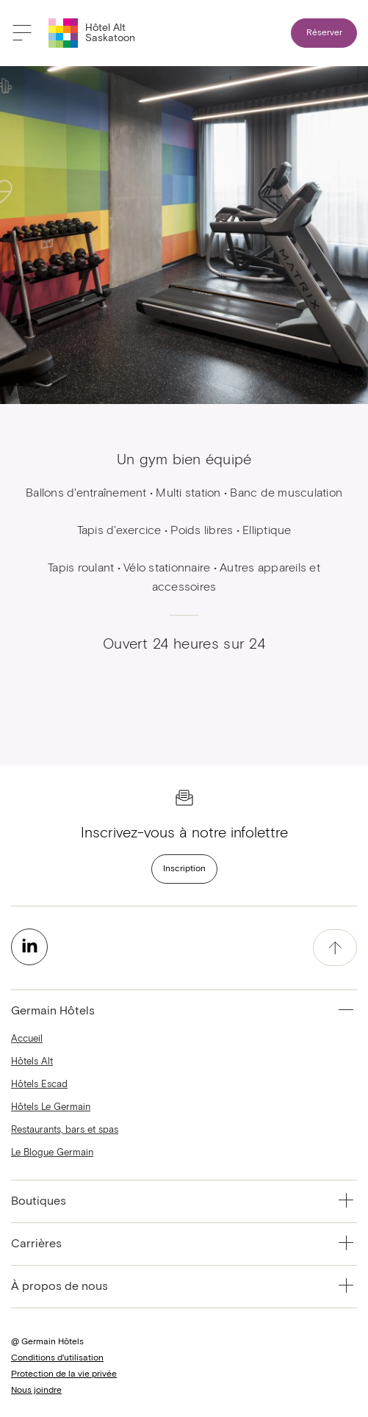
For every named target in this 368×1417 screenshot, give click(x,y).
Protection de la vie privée (64, 1374)
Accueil (27, 1039)
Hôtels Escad (39, 1084)
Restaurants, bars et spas (64, 1130)
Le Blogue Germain (52, 1153)
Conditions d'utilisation (57, 1358)
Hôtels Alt (32, 1062)
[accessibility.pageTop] (335, 947)
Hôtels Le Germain (50, 1107)
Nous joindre (36, 1390)
